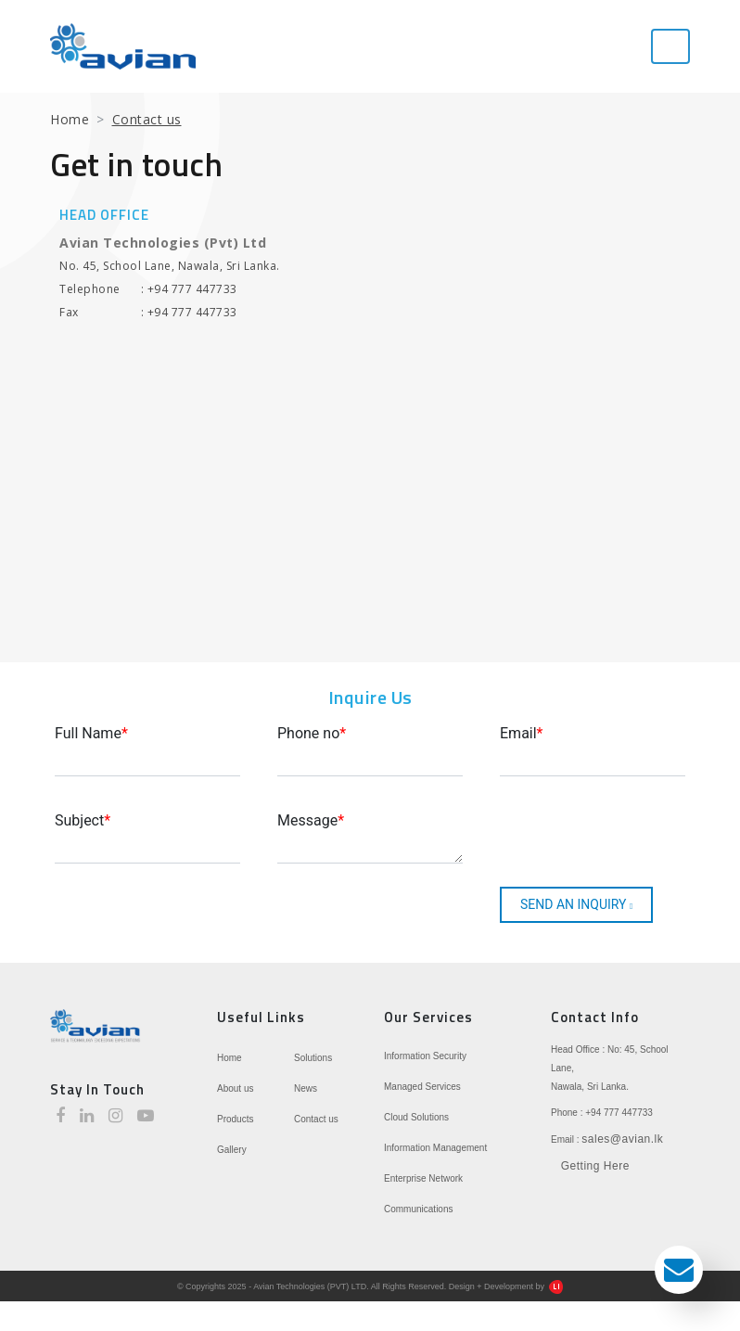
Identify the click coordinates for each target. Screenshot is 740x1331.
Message (310, 820)
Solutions (313, 1058)
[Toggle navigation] (670, 46)
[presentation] (598, 835)
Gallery (232, 1150)
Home (69, 119)
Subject (82, 820)
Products (235, 1119)
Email (521, 733)
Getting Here (595, 1165)
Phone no (311, 733)
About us (235, 1088)
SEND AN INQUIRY (576, 904)
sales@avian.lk (622, 1139)
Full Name (91, 733)
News (305, 1088)
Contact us (316, 1119)
